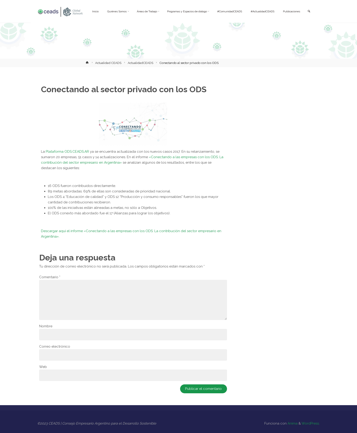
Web (43, 367)
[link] (308, 11)
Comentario (49, 277)
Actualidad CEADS (108, 63)
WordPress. (310, 423)
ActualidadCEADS (140, 63)
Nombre (45, 326)
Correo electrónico (54, 346)
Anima (292, 423)
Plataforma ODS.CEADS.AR (67, 152)
